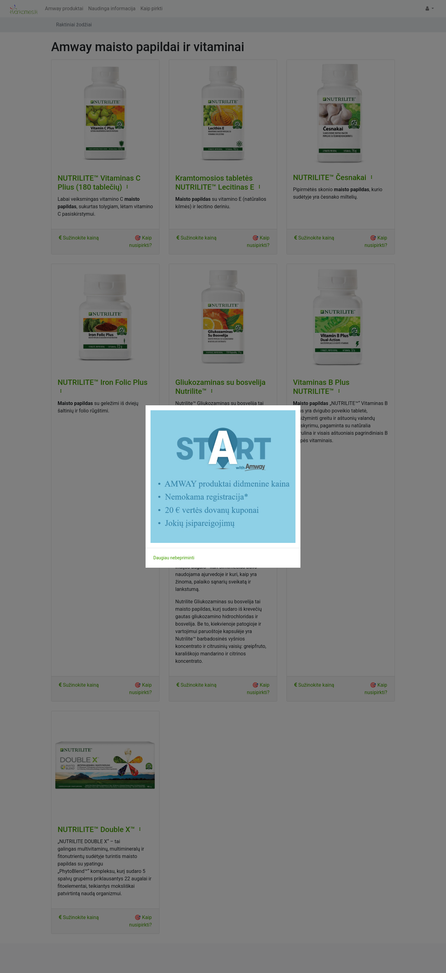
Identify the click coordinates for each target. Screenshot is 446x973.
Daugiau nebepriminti (173, 557)
